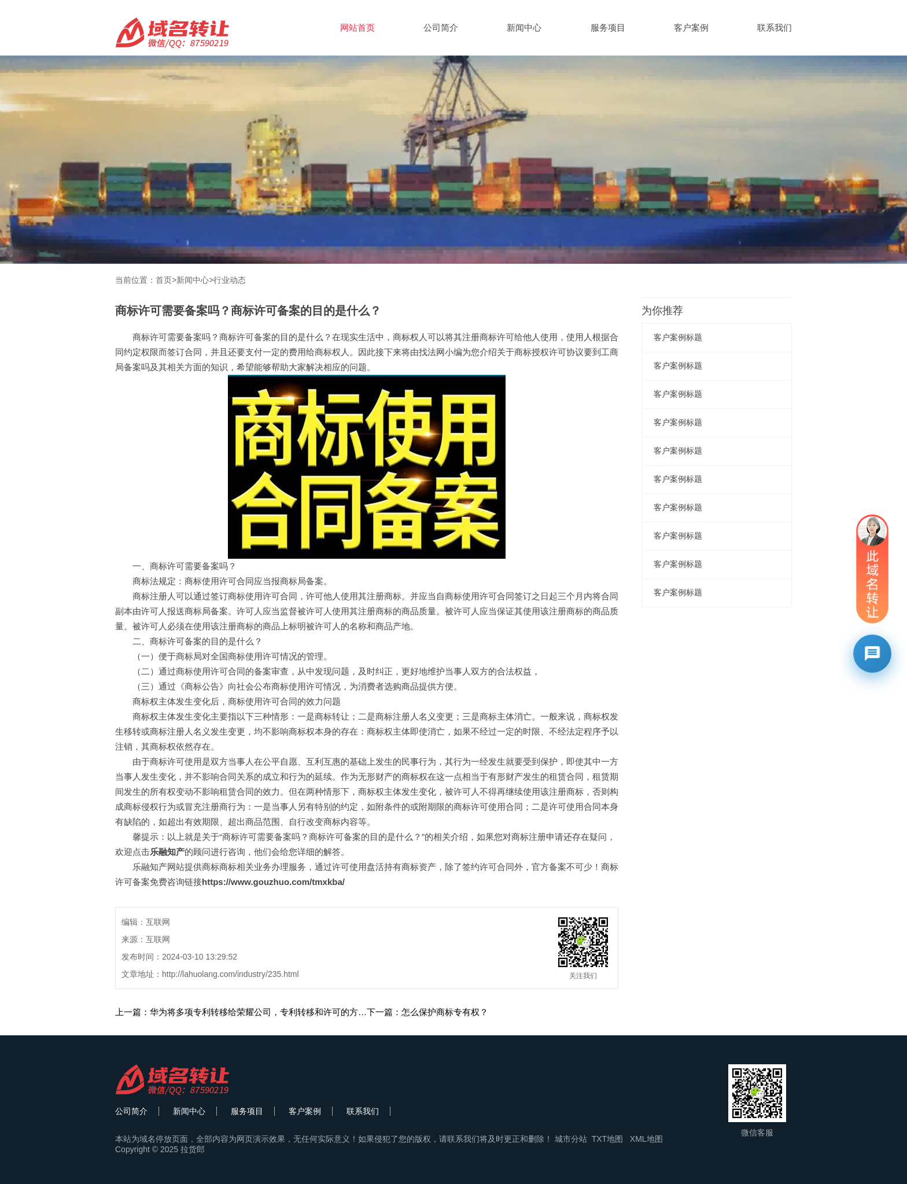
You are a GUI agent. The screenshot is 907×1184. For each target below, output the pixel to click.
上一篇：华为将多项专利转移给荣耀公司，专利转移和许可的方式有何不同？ (262, 1012)
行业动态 (229, 280)
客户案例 (691, 27)
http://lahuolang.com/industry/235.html (230, 974)
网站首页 (357, 27)
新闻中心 (524, 27)
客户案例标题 (678, 337)
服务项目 (608, 27)
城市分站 (571, 1139)
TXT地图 (607, 1139)
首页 (164, 280)
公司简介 (440, 27)
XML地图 (646, 1139)
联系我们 (774, 27)
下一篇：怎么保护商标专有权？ (427, 1012)
